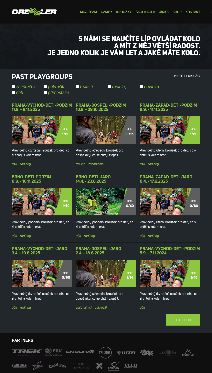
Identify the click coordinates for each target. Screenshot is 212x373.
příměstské (56, 92)
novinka (149, 87)
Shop (177, 11)
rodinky (117, 87)
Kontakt (193, 11)
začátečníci (24, 87)
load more (183, 320)
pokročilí (54, 87)
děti (17, 92)
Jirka (164, 11)
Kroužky (124, 11)
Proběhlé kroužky (187, 76)
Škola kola (145, 11)
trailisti (84, 87)
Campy (106, 11)
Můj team (88, 11)
